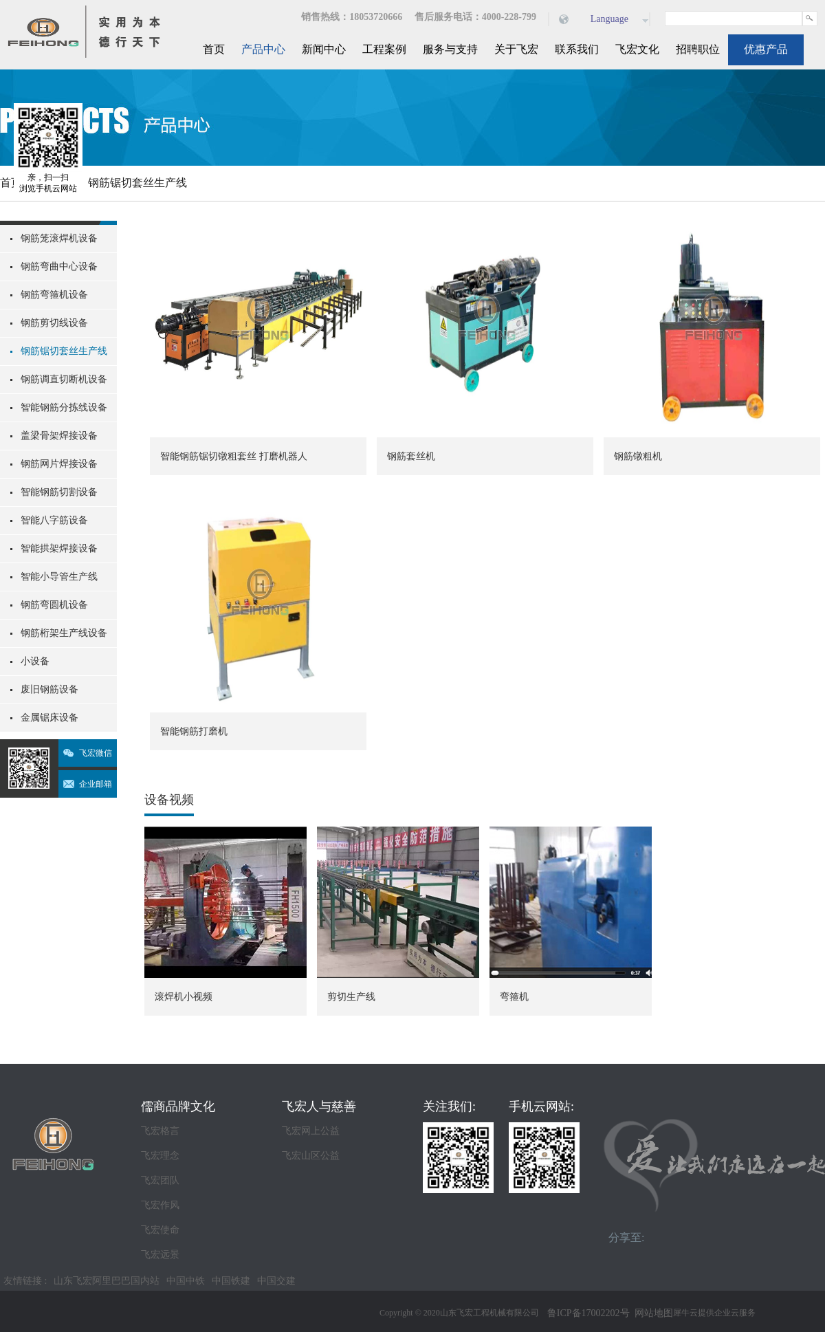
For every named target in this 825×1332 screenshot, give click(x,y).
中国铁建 (231, 1281)
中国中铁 (185, 1281)
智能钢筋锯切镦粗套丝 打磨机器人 (233, 456)
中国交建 (276, 1281)
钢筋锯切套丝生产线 (137, 182)
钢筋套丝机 (411, 456)
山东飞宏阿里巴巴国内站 (107, 1281)
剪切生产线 (351, 997)
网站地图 (651, 1313)
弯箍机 (514, 997)
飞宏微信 (95, 753)
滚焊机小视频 (183, 997)
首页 (214, 49)
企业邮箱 (95, 784)
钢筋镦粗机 (638, 456)
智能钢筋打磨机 (194, 731)
